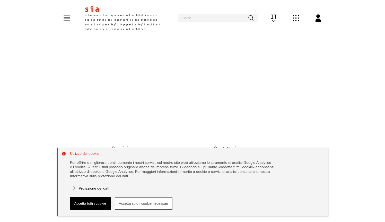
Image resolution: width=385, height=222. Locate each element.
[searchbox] (218, 18)
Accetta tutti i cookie (90, 203)
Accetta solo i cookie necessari (143, 203)
